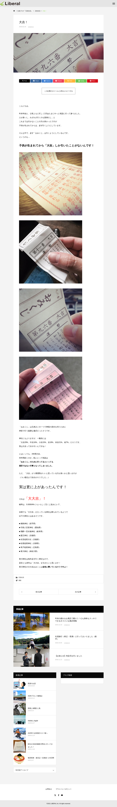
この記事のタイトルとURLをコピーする (58, 91)
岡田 (20, 580)
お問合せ (49, 789)
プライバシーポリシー (63, 789)
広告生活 (31, 27)
